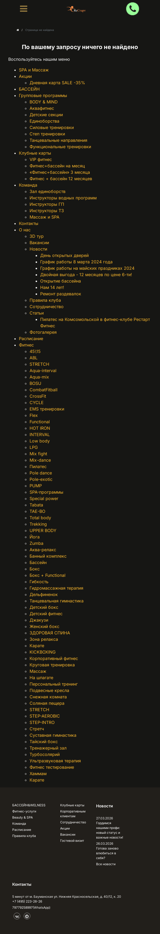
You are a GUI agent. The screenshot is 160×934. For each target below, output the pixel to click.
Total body (40, 517)
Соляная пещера (47, 703)
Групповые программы (43, 95)
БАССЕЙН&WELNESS (29, 805)
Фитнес (26, 345)
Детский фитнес (46, 613)
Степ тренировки (47, 133)
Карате (37, 645)
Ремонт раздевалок (60, 293)
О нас (25, 229)
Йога (35, 537)
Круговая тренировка (52, 664)
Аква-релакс (43, 549)
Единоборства (44, 121)
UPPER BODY (43, 530)
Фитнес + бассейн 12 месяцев (61, 178)
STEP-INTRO (42, 722)
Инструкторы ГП (47, 204)
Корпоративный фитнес (54, 658)
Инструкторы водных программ (63, 197)
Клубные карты (35, 153)
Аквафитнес (42, 108)
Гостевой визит (72, 841)
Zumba (36, 543)
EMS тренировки (47, 409)
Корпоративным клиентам (72, 813)
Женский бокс (44, 626)
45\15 (35, 351)
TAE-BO (37, 511)
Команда (28, 185)
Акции (25, 76)
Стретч (37, 728)
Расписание (31, 338)
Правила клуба (45, 300)
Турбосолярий (45, 754)
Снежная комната (48, 696)
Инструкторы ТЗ (47, 210)
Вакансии (39, 242)
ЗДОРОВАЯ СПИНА (50, 632)
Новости (38, 249)
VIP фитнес (41, 159)
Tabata (36, 505)
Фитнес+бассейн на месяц (57, 165)
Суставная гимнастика (53, 735)
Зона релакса (44, 639)
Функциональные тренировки (60, 146)
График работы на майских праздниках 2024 (87, 268)
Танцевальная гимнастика (57, 600)
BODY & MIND (44, 101)
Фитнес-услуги (24, 811)
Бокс (35, 568)
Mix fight (38, 453)
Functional (40, 421)
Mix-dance (40, 460)
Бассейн (38, 562)
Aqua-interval (43, 370)
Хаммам (38, 773)
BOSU (35, 383)
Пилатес (38, 466)
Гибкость (39, 581)
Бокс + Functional (47, 575)
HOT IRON (40, 428)
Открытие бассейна (60, 281)
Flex (34, 415)
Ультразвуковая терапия (55, 760)
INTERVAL (40, 434)
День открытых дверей (64, 255)
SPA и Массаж (34, 70)
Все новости (106, 864)
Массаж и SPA (44, 217)
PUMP (36, 485)
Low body (40, 441)
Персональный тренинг (54, 684)
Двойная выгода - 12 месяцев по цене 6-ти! (86, 274)
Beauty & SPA (22, 817)
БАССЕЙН (29, 89)
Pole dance (41, 473)
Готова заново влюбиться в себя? (107, 853)
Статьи (37, 313)
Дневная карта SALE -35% (57, 82)
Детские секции (46, 114)
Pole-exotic (41, 479)
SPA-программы (46, 492)
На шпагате (41, 677)
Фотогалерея (43, 332)
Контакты (28, 223)
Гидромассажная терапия (56, 588)
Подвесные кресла (49, 690)
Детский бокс (44, 607)
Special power (44, 498)
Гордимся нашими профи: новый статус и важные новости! (109, 830)
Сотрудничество (47, 306)
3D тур (37, 236)
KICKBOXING (43, 652)
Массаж (38, 671)
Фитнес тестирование (52, 767)
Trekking (38, 524)
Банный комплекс (48, 556)
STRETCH (39, 364)
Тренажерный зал (48, 748)
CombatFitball (44, 389)
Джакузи (39, 620)
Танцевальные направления (58, 140)
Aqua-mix (39, 377)
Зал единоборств (47, 191)
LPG (34, 447)
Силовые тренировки (52, 127)
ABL (34, 357)
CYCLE (37, 402)
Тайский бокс (44, 741)
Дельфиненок (44, 594)
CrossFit (38, 396)
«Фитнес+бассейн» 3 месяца (60, 172)
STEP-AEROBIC (45, 716)
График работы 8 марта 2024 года (76, 261)
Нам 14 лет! (52, 287)
